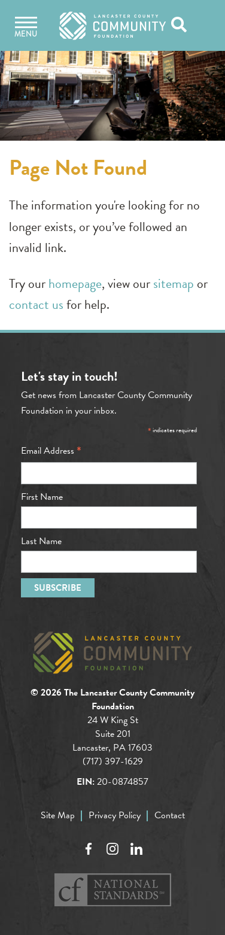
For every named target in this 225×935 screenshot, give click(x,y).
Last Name (41, 541)
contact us (36, 304)
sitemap (173, 283)
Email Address (51, 450)
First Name (42, 497)
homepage (75, 283)
